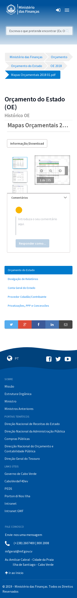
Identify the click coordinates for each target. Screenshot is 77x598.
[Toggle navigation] (45, 10)
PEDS (8, 488)
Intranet (11, 503)
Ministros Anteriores (19, 409)
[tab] (38, 197)
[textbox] (38, 225)
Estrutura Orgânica (18, 394)
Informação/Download (27, 143)
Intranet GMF (14, 511)
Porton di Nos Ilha (17, 496)
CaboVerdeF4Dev (16, 481)
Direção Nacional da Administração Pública (35, 431)
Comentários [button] (39, 197)
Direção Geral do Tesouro (22, 458)
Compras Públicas (17, 439)
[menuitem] (38, 270)
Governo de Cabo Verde (21, 474)
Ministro (10, 401)
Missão (9, 386)
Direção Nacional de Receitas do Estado (32, 424)
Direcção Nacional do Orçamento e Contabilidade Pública (29, 448)
